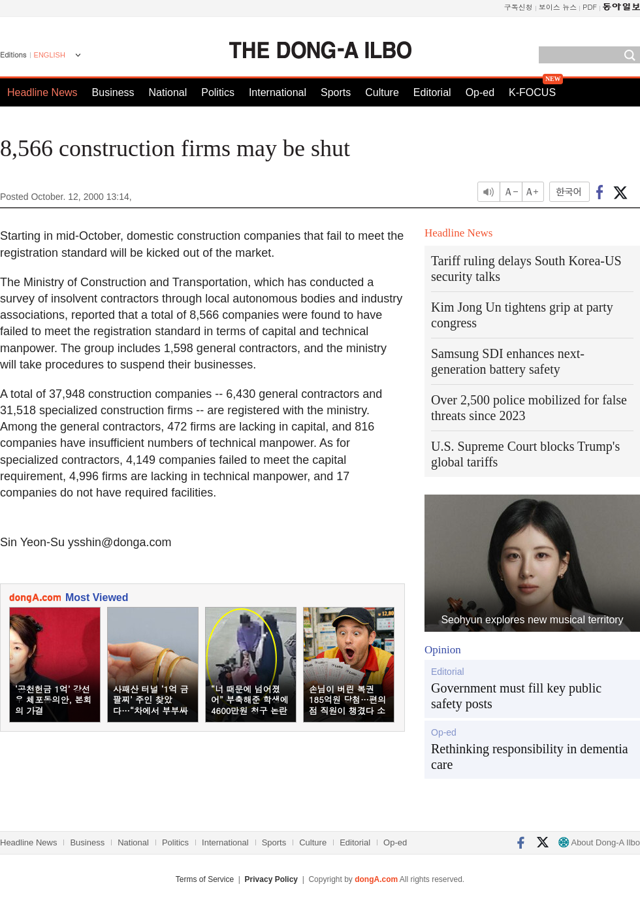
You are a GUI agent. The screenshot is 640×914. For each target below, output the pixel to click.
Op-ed (480, 92)
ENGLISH (49, 55)
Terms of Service (205, 879)
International (277, 92)
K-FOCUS (532, 92)
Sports (336, 92)
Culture (382, 92)
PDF (590, 7)
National (168, 92)
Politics (217, 92)
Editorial (432, 92)
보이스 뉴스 (558, 7)
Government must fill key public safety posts (516, 696)
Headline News (42, 92)
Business (113, 92)
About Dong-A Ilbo (599, 842)
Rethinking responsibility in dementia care (529, 757)
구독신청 (518, 7)
